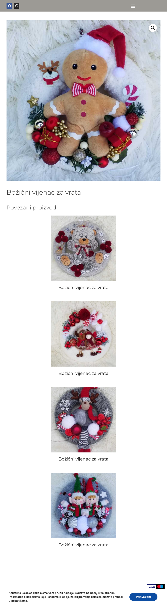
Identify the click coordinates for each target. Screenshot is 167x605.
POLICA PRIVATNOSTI (21, 598)
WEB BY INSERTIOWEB (145, 598)
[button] (132, 5)
